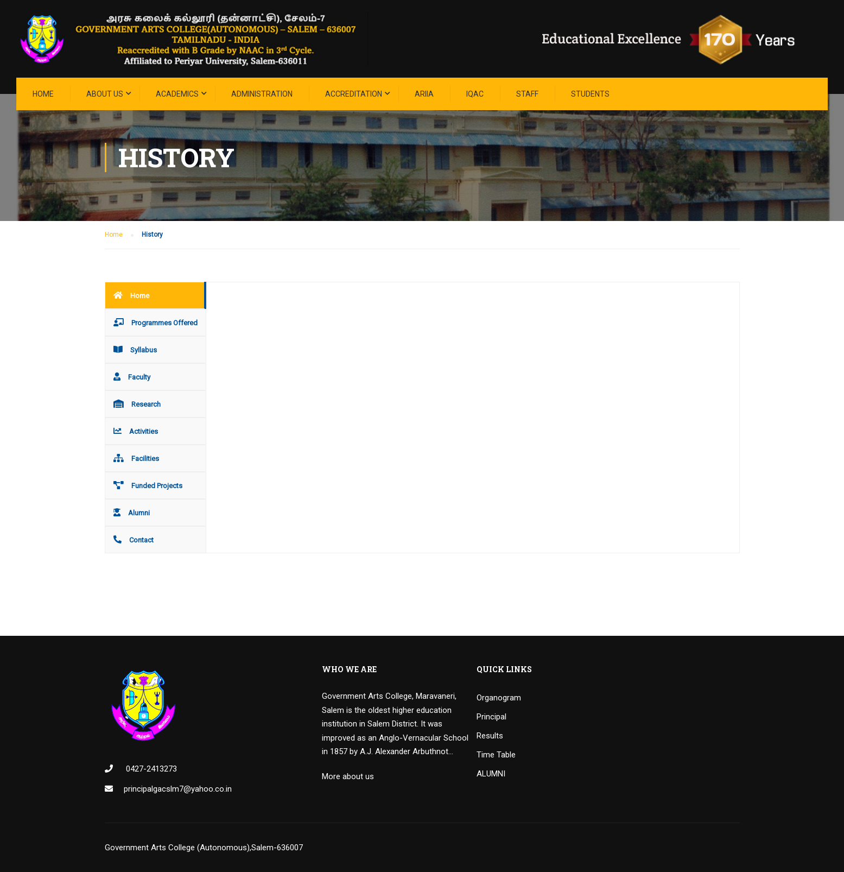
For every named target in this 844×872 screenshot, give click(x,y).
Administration (262, 94)
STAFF (527, 94)
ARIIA (424, 94)
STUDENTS (590, 94)
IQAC (475, 94)
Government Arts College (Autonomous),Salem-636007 (204, 847)
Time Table (496, 755)
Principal (491, 717)
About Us (104, 94)
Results (490, 736)
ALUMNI (491, 774)
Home (43, 94)
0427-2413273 (150, 769)
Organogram (499, 698)
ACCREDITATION (353, 94)
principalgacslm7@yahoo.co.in (178, 789)
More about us (348, 776)
